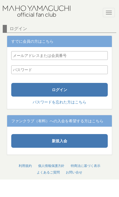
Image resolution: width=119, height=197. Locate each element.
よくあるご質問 (48, 172)
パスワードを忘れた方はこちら (59, 102)
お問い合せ (74, 172)
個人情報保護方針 (51, 166)
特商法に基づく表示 (85, 166)
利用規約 (25, 166)
